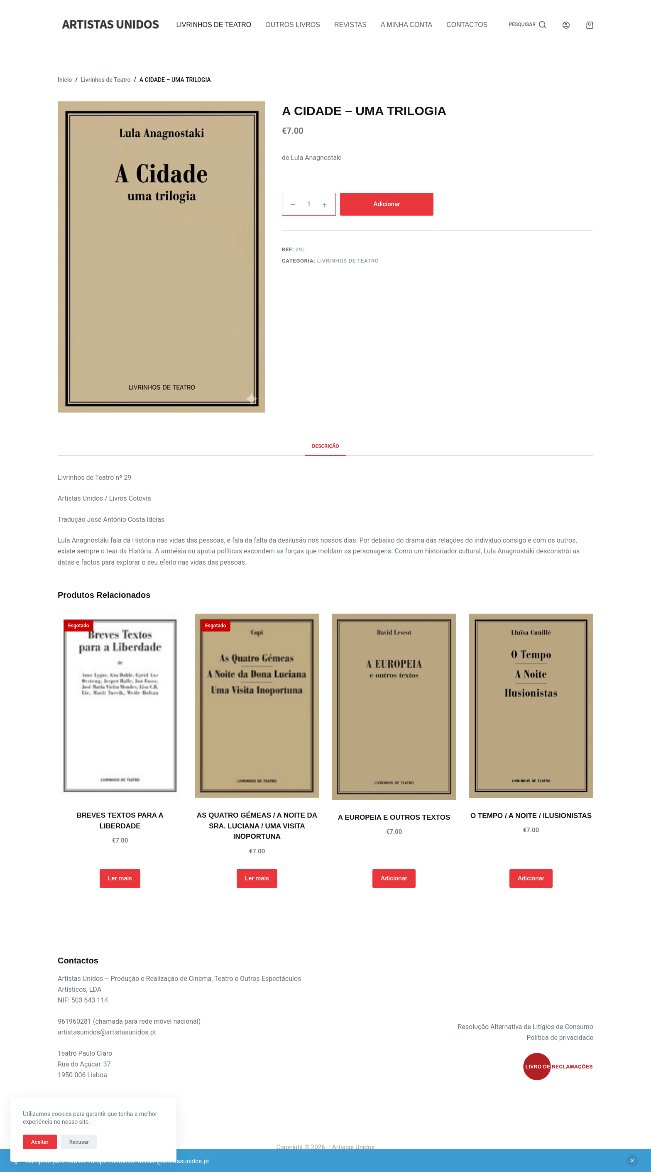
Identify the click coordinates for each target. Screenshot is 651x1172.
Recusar (79, 1142)
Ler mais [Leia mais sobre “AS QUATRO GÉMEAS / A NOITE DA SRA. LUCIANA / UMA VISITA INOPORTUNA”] (257, 878)
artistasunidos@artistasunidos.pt (107, 1032)
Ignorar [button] (632, 1161)
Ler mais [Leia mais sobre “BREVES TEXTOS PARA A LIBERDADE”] (120, 878)
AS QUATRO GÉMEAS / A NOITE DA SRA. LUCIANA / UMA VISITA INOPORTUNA (257, 825)
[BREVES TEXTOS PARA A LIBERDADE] (120, 706)
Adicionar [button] (394, 878)
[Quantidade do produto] (309, 204)
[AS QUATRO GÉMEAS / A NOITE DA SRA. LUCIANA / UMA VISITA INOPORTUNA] (257, 706)
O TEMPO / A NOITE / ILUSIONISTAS (531, 816)
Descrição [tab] (325, 446)
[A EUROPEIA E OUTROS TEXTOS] (394, 707)
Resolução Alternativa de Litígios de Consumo (525, 1027)
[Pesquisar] (527, 25)
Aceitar (40, 1142)
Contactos (466, 24)
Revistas (350, 24)
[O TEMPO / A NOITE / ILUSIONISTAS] (531, 706)
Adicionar (386, 204)
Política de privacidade (559, 1038)
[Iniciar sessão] (566, 25)
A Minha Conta (406, 24)
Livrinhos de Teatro (213, 24)
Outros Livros (292, 24)
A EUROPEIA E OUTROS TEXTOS (394, 817)
